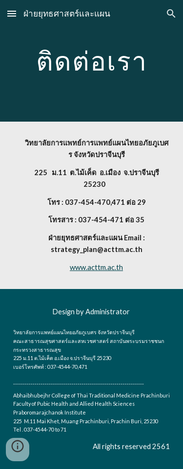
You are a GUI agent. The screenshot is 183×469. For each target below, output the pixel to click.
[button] (11, 13)
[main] (91, 60)
